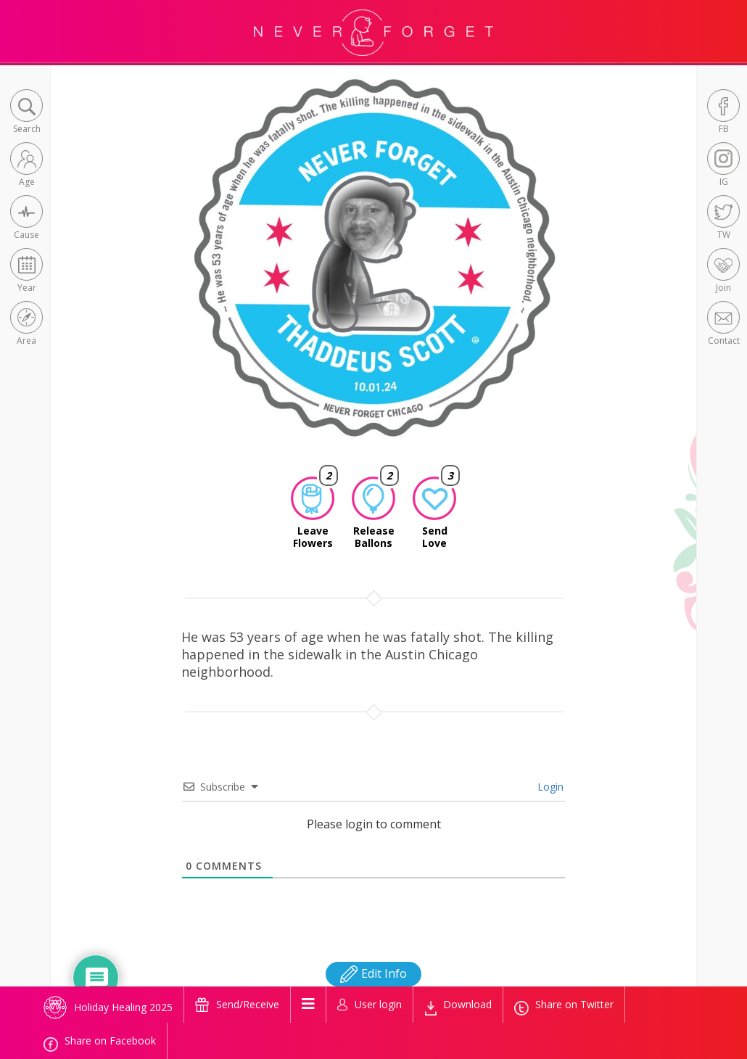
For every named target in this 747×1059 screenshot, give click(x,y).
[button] (26, 112)
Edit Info (373, 973)
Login (549, 787)
